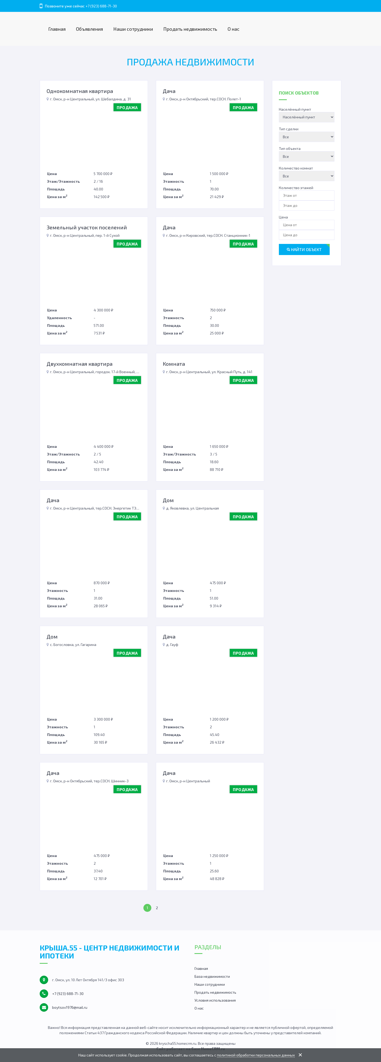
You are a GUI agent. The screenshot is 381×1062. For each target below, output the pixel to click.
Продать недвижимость (190, 29)
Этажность (173, 181)
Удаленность (59, 317)
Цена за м (57, 196)
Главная (57, 29)
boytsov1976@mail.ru (69, 1007)
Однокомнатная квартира (80, 91)
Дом (168, 500)
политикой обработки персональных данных (256, 1055)
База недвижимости (212, 976)
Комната (174, 363)
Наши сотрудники (133, 29)
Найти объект (304, 249)
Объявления (89, 29)
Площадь (56, 189)
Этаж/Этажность (63, 181)
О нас (233, 29)
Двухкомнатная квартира (79, 363)
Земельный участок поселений (87, 227)
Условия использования (215, 1000)
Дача (169, 91)
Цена (52, 173)
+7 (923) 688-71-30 (101, 6)
